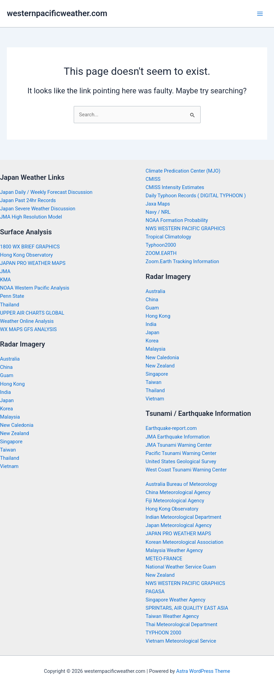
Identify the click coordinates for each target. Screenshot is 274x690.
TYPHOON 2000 (163, 633)
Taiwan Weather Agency (172, 616)
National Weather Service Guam (181, 567)
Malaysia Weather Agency (174, 550)
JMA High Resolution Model (31, 217)
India (5, 392)
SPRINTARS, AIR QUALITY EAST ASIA (187, 608)
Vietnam (9, 466)
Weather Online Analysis (27, 321)
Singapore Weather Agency (175, 600)
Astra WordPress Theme (203, 671)
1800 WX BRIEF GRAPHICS (30, 247)
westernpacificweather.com (57, 13)
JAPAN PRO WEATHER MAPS (32, 263)
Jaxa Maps (158, 204)
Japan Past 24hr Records (28, 200)
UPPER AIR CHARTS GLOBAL (32, 313)
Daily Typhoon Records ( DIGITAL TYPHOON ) (196, 195)
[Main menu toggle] (260, 14)
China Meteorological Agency (178, 492)
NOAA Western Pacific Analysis (34, 288)
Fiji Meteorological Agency (175, 501)
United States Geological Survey (181, 461)
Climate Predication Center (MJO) (183, 171)
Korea (6, 409)
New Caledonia (16, 425)
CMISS (153, 179)
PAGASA (155, 591)
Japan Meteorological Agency (179, 525)
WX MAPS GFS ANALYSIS (28, 329)
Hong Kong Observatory (26, 255)
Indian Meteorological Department (184, 517)
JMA (5, 271)
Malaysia (10, 417)
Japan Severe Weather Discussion (37, 209)
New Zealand (14, 433)
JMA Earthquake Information (178, 437)
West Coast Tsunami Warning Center (186, 470)
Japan (7, 400)
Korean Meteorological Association (185, 542)
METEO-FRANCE (164, 558)
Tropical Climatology (168, 237)
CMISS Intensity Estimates (175, 187)
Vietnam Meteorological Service (181, 641)
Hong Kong (12, 384)
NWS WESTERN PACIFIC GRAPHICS (185, 228)
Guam (6, 375)
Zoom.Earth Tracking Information (182, 261)
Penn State (12, 296)
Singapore (11, 441)
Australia (10, 359)
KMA (5, 280)
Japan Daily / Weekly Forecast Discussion (46, 192)
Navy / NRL (158, 212)
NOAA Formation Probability (177, 220)
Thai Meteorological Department (181, 624)
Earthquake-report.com (171, 428)
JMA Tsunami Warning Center (179, 445)
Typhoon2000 (161, 245)
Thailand (9, 305)
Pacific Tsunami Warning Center (181, 453)
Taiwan (8, 450)
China (6, 367)
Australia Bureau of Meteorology (181, 484)
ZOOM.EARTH (161, 253)
